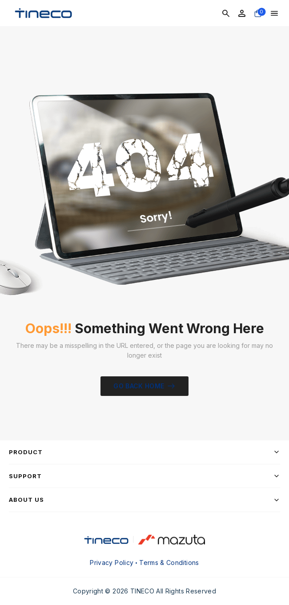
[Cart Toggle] (257, 13)
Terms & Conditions (169, 562)
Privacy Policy (111, 562)
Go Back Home (138, 386)
